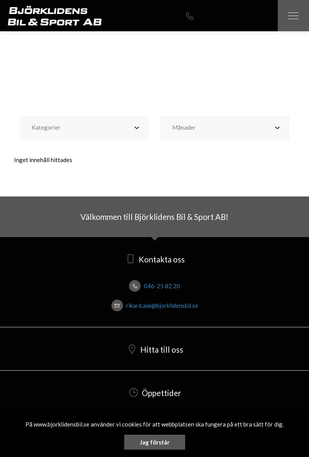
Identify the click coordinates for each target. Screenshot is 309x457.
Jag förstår (155, 442)
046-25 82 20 (154, 286)
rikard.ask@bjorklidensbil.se (154, 305)
